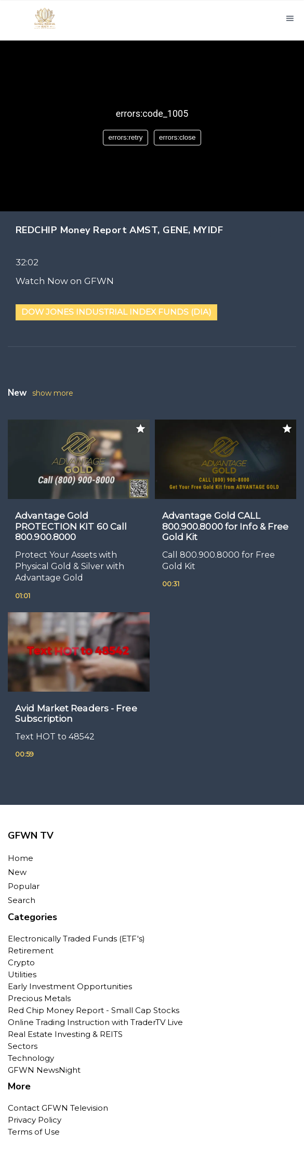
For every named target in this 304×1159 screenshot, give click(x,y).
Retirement (31, 950)
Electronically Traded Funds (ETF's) (76, 939)
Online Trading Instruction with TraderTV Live (95, 1022)
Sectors (22, 1046)
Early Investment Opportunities (70, 986)
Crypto (21, 962)
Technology (31, 1058)
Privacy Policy (34, 1120)
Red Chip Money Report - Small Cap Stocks (93, 1010)
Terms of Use (34, 1132)
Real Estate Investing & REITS (65, 1034)
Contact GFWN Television (58, 1108)
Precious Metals (39, 998)
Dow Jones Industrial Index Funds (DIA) (116, 312)
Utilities (22, 974)
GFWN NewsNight (44, 1070)
